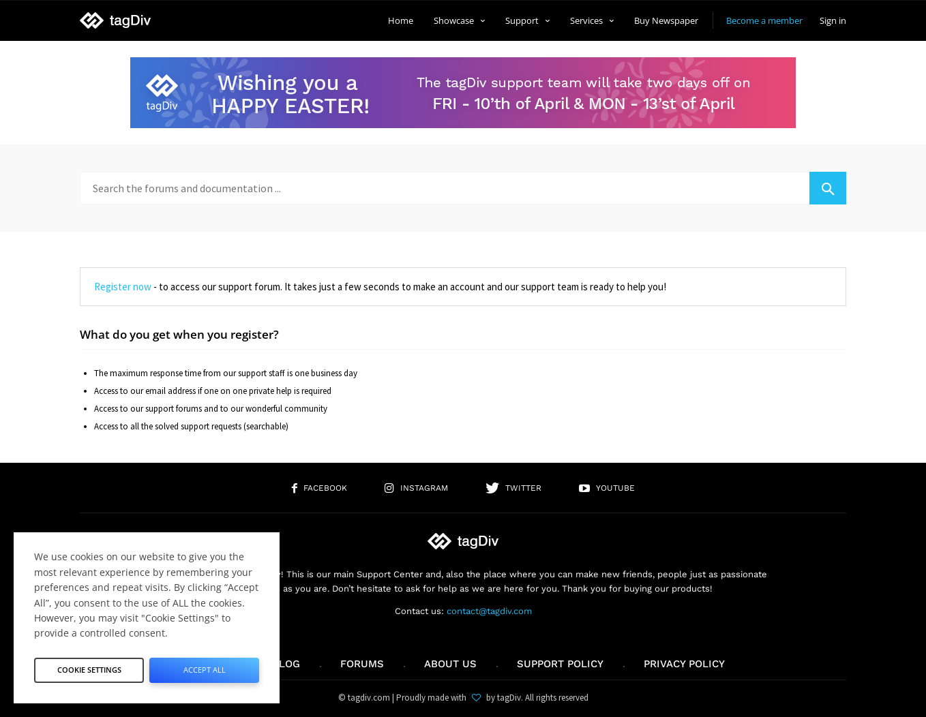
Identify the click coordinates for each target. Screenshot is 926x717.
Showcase (459, 20)
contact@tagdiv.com (489, 611)
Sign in (833, 20)
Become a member (764, 20)
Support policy (560, 664)
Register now (122, 286)
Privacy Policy (684, 664)
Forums (362, 664)
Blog (286, 664)
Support (527, 20)
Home (400, 20)
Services (592, 20)
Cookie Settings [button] (89, 666)
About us (450, 664)
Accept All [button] (204, 666)
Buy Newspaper (666, 20)
